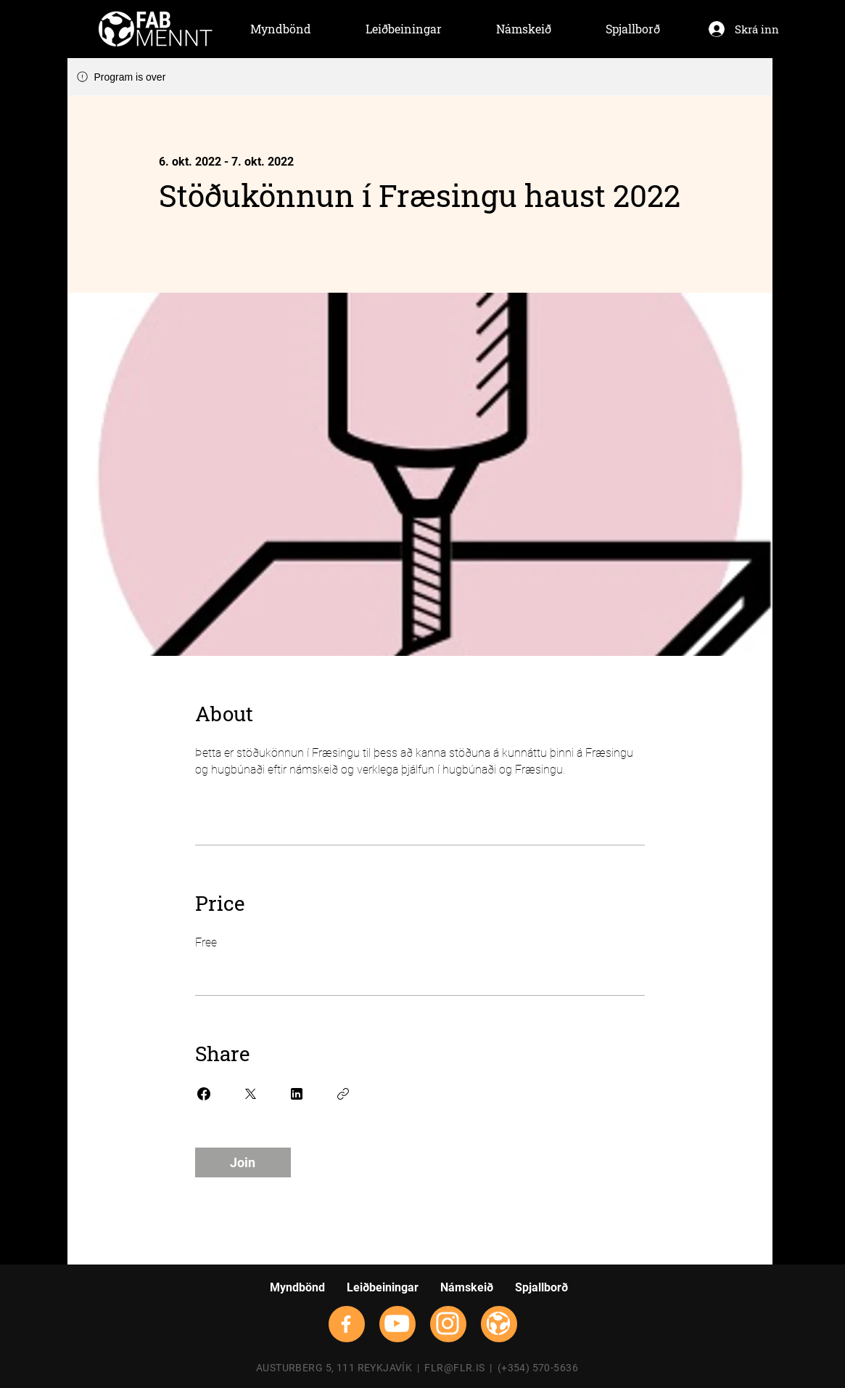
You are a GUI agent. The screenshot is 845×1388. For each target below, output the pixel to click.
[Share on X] (250, 1094)
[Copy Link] (343, 1094)
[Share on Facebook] (204, 1094)
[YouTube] (397, 1323)
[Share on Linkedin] (296, 1094)
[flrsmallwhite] (498, 1323)
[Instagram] (447, 1323)
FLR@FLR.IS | (460, 1367)
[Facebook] (346, 1324)
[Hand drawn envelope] (156, 29)
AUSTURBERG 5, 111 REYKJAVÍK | (340, 1367)
